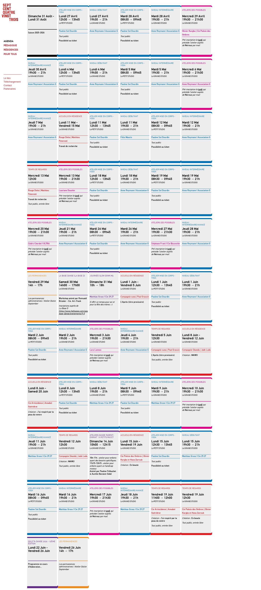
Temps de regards (37, 169)
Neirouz (188, 45)
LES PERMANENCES (37, 275)
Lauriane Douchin (67, 190)
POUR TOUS (10, 54)
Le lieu (7, 78)
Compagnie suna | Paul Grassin (135, 296)
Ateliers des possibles (194, 10)
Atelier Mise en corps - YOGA (71, 11)
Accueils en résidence (70, 116)
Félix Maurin (126, 137)
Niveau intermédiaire (162, 10)
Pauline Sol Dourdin (68, 31)
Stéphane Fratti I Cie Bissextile (165, 243)
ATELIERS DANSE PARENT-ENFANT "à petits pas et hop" (102, 437)
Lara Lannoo (95, 350)
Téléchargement (12, 81)
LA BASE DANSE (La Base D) (72, 275)
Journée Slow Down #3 (101, 275)
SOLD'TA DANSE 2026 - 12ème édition (41, 542)
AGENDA (8, 41)
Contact (8, 85)
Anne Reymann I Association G (104, 31)
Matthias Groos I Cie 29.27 (102, 296)
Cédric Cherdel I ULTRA (39, 243)
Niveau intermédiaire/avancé (39, 64)
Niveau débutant (98, 10)
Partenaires (10, 88)
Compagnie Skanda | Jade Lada (196, 350)
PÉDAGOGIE (10, 45)
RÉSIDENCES (11, 49)
